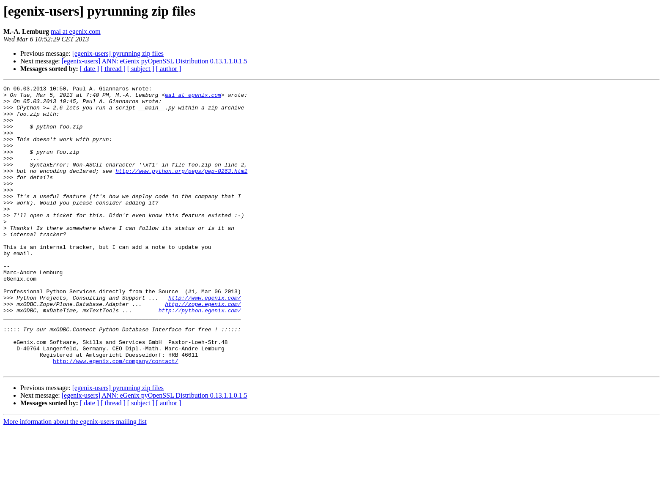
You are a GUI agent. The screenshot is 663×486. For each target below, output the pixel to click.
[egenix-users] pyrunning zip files (118, 53)
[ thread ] (113, 68)
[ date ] (89, 68)
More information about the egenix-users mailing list (75, 478)
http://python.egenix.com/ (200, 356)
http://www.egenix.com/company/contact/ (115, 416)
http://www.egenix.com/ (204, 340)
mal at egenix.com (76, 31)
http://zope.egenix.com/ (203, 348)
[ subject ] (140, 68)
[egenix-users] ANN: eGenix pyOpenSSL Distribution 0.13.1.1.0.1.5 (154, 61)
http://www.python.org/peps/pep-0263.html (181, 188)
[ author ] (168, 68)
